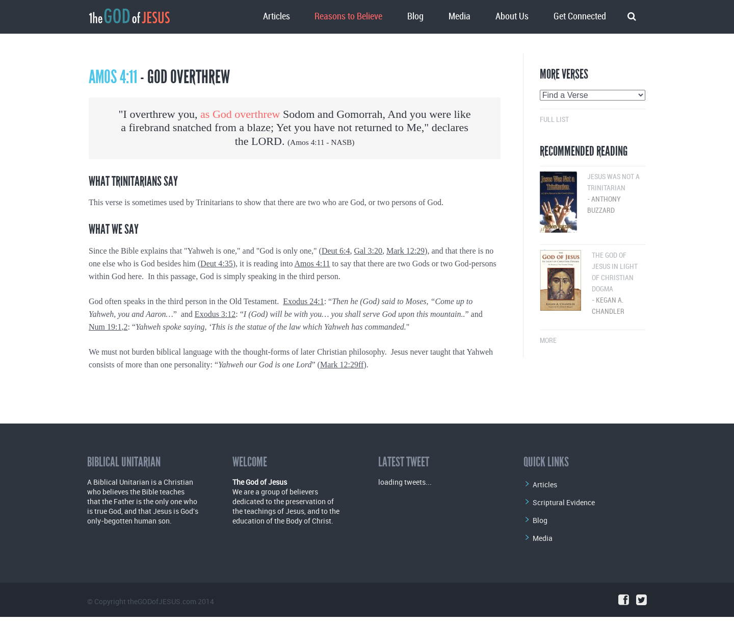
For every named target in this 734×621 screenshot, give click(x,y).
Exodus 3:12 (215, 314)
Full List (554, 119)
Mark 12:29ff (341, 364)
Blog (415, 16)
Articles (276, 16)
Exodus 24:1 (303, 301)
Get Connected (580, 16)
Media (459, 16)
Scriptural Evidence (564, 502)
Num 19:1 (105, 326)
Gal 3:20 (368, 250)
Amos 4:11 (307, 142)
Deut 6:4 (336, 250)
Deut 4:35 (216, 263)
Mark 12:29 (405, 250)
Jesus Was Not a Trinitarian (592, 194)
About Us (512, 16)
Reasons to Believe (348, 16)
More (548, 340)
